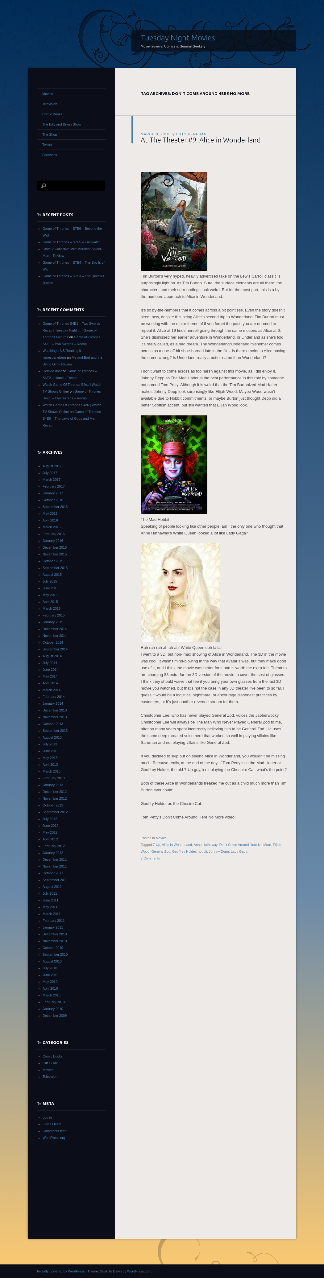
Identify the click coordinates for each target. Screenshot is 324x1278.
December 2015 (55, 547)
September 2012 (55, 812)
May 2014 (50, 676)
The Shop (49, 134)
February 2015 (54, 615)
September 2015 (55, 568)
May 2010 (50, 981)
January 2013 (53, 785)
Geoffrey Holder (184, 851)
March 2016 (51, 527)
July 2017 (50, 473)
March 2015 (51, 608)
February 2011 (54, 920)
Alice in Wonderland (177, 845)
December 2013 (55, 710)
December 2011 (55, 859)
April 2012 (50, 839)
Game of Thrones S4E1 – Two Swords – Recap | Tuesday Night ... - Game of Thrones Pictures (73, 330)
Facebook (49, 155)
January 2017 (53, 493)
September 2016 (55, 507)
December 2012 (55, 792)
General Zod (161, 851)
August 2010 (52, 961)
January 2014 (53, 703)
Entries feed (52, 1124)
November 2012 (55, 798)
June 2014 (50, 669)
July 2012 (50, 819)
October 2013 (53, 724)
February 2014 (54, 697)
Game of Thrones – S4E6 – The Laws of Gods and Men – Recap (73, 418)
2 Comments (150, 858)
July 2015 (50, 581)
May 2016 (50, 513)
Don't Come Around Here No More (245, 845)
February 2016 (54, 534)
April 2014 (50, 683)
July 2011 (50, 893)
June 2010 (50, 975)
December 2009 (55, 1015)
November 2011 (55, 866)
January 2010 (53, 1009)
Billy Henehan (191, 134)
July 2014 (50, 663)
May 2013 (50, 758)
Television (49, 104)
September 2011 (55, 880)
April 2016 (50, 520)
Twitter (47, 144)
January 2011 (53, 927)
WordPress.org (54, 1138)
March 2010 (51, 995)
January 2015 (53, 622)
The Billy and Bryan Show (61, 124)
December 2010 (55, 934)
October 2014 (53, 642)
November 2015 (55, 554)
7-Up (156, 845)
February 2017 (54, 486)
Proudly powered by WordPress (61, 1271)
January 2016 (53, 540)
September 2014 (55, 649)
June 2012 (50, 825)
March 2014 (51, 690)
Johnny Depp (219, 851)
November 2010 (55, 941)
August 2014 (52, 656)
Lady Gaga (239, 851)
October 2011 (53, 873)
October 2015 (53, 561)
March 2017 (51, 479)
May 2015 (50, 595)
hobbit (202, 851)
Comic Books (52, 114)
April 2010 (50, 988)
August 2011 (52, 886)
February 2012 (54, 846)
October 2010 (53, 948)
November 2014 (55, 635)
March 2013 (51, 771)
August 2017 (52, 466)
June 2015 (50, 588)
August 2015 (52, 574)
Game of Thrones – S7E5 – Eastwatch (72, 242)
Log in (47, 1117)
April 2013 (50, 764)
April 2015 (50, 602)
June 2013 (50, 751)
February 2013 (54, 778)
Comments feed (55, 1131)
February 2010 (54, 1002)
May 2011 (50, 907)
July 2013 (50, 744)
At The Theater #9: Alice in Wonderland (201, 140)
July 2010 (50, 968)
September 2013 (55, 730)
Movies (161, 838)
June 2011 (50, 900)
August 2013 (52, 737)
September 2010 (55, 954)
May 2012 (50, 832)
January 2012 (53, 853)
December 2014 (55, 629)
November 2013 (55, 717)
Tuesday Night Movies (178, 37)
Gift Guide (50, 1063)
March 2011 (51, 914)
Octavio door (52, 371)
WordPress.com (139, 1271)
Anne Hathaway (206, 845)
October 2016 (53, 500)
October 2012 (53, 805)
